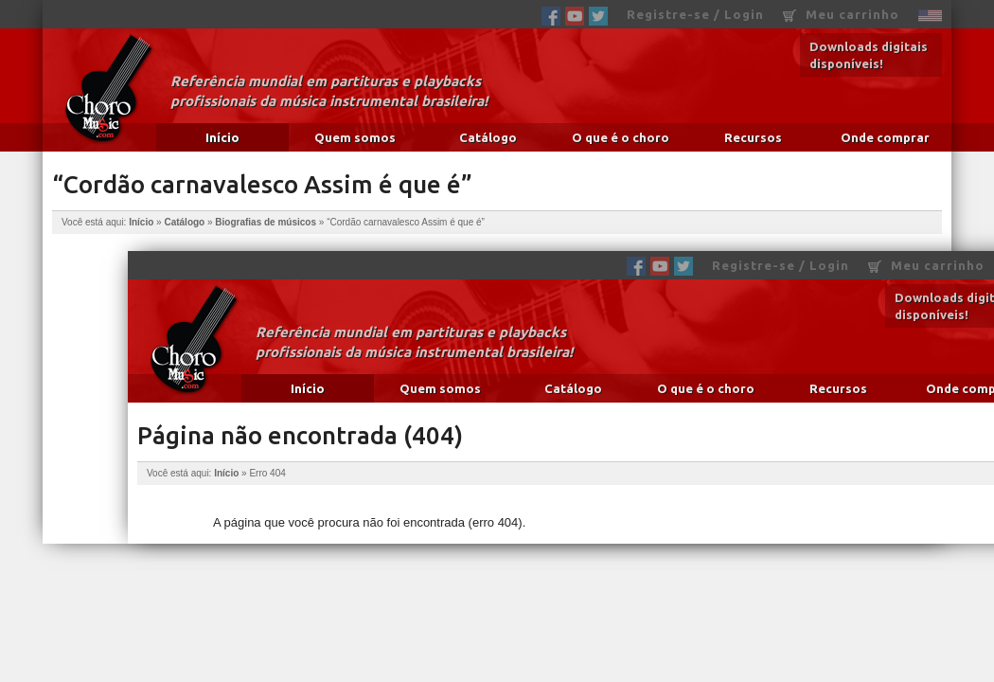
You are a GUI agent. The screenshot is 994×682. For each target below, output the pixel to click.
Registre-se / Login (695, 14)
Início (222, 137)
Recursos (753, 137)
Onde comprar (885, 137)
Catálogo (488, 137)
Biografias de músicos (265, 222)
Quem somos (355, 137)
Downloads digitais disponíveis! (868, 55)
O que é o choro (620, 137)
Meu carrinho (841, 15)
